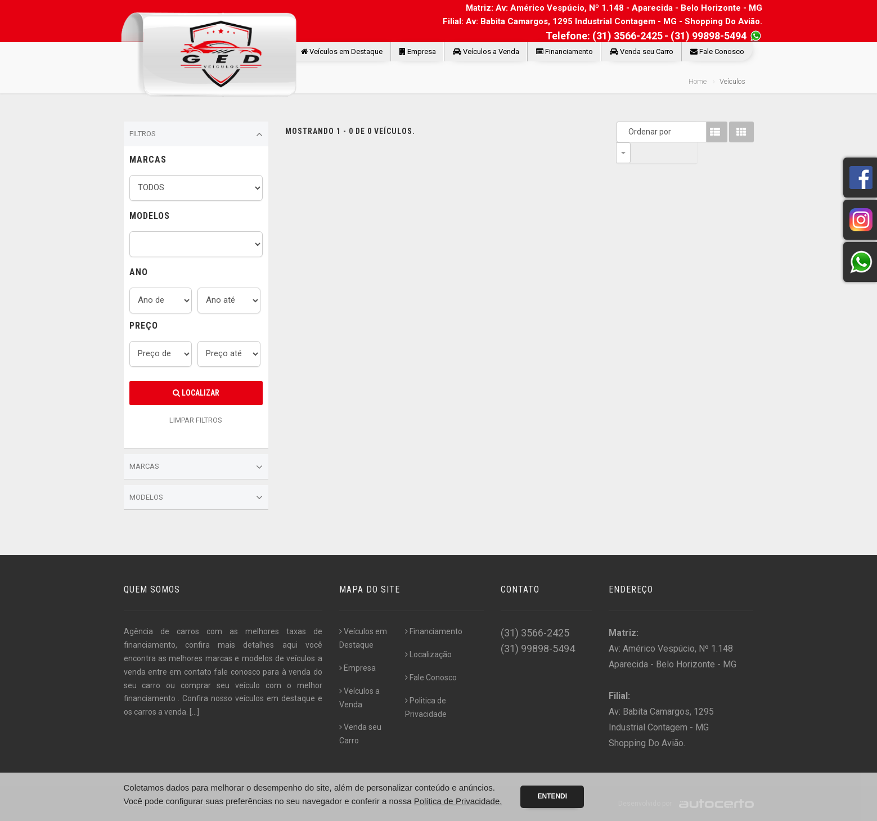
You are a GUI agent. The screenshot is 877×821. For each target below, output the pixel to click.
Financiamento (564, 51)
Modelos (196, 497)
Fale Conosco (717, 51)
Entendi (552, 796)
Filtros (196, 134)
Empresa (417, 51)
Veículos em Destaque (342, 51)
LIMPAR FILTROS (195, 420)
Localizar (196, 392)
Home (698, 81)
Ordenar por (626, 131)
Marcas (196, 467)
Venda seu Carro (641, 51)
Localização (428, 654)
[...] (194, 711)
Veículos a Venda (486, 51)
